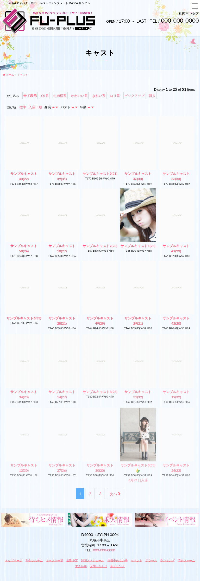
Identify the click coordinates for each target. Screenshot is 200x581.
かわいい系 (79, 96)
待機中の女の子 (117, 560)
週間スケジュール (92, 560)
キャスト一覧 (54, 560)
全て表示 (30, 96)
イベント (136, 560)
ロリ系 (115, 96)
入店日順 (35, 107)
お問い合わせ (98, 566)
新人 (152, 96)
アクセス (151, 560)
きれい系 (99, 96)
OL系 (45, 96)
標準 (22, 107)
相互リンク (117, 566)
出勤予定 (72, 560)
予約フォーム (186, 560)
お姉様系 (60, 96)
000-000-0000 (104, 550)
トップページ (13, 560)
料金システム (34, 560)
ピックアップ (134, 96)
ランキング (167, 560)
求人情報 (81, 566)
